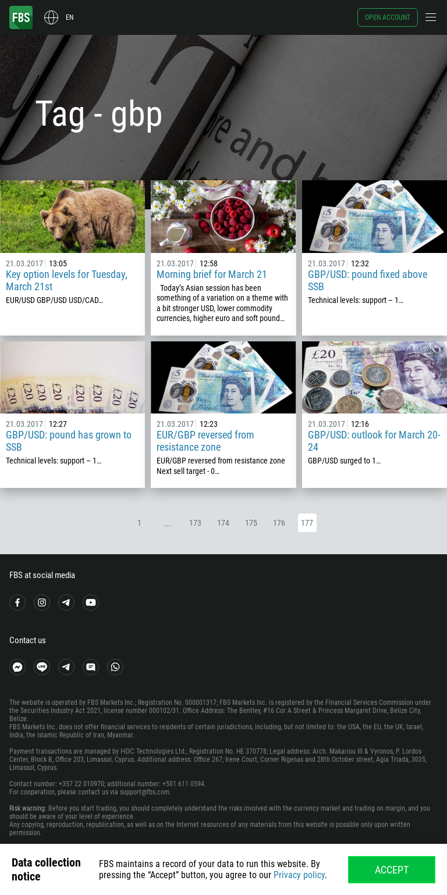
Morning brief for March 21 (212, 274)
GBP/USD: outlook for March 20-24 (374, 441)
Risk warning (27, 808)
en (69, 17)
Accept (392, 870)
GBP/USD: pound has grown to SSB (69, 441)
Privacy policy (299, 874)
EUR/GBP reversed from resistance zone (205, 441)
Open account (387, 17)
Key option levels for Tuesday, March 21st (66, 280)
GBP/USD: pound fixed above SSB (367, 280)
